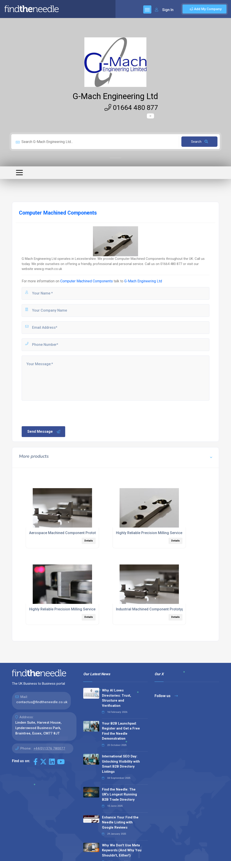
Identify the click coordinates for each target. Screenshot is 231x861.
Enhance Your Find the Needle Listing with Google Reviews (120, 822)
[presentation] (55, 413)
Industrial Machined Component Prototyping (152, 609)
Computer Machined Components (86, 281)
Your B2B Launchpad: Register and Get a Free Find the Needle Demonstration (121, 731)
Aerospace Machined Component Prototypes (66, 533)
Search (199, 142)
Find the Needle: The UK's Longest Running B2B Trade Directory (119, 794)
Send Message (44, 431)
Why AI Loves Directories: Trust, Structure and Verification (116, 698)
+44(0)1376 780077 (49, 748)
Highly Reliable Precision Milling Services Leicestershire (162, 533)
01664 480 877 (131, 107)
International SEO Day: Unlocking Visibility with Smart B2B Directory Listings (121, 764)
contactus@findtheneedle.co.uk (41, 702)
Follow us (166, 696)
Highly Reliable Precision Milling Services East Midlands (75, 609)
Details (88, 540)
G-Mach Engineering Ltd (115, 96)
